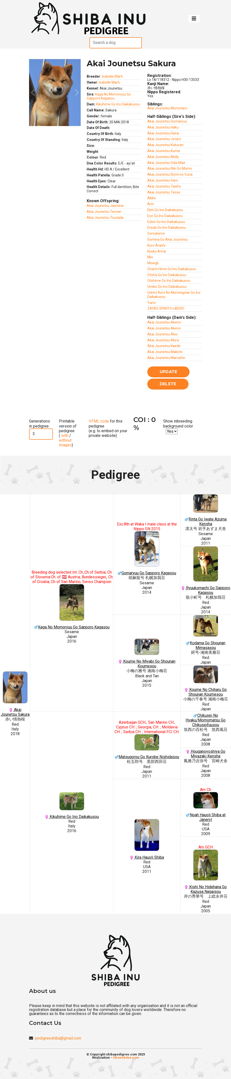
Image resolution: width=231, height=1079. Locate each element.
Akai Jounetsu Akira (163, 340)
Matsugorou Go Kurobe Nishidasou (147, 746)
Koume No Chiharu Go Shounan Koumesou (206, 681)
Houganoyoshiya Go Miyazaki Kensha (205, 753)
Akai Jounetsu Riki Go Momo (169, 168)
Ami (150, 204)
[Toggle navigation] (194, 18)
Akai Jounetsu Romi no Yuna (169, 174)
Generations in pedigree (39, 423)
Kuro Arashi (156, 245)
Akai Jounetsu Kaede (164, 346)
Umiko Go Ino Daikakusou (167, 287)
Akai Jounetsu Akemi (164, 322)
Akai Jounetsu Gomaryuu (167, 121)
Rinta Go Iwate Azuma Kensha (206, 510)
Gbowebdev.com (126, 1057)
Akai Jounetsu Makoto (165, 352)
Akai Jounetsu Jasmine (105, 206)
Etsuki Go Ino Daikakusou (166, 227)
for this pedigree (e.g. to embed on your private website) (108, 428)
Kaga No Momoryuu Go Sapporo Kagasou (109, 96)
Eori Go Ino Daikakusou (165, 216)
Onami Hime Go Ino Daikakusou (171, 269)
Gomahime (156, 233)
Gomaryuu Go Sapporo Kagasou (147, 553)
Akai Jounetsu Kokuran (165, 145)
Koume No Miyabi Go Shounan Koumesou (147, 654)
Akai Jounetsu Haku (163, 127)
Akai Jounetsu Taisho (164, 186)
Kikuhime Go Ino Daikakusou (118, 104)
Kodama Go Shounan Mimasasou (206, 632)
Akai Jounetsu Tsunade (105, 218)
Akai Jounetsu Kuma (163, 151)
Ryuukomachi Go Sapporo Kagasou (206, 570)
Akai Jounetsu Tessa (163, 192)
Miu (150, 257)
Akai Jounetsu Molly (163, 157)
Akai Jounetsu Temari (104, 212)
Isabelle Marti (112, 76)
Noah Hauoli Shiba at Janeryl (206, 807)
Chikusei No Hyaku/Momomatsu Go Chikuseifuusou (206, 720)
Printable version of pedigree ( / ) (68, 433)
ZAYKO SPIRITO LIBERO (165, 308)
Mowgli (152, 263)
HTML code (99, 421)
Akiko (151, 198)
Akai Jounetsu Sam (162, 180)
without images (65, 442)
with (64, 435)
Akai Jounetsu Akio (162, 334)
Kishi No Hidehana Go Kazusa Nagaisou (206, 872)
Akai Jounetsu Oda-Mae (166, 163)
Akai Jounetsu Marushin (166, 358)
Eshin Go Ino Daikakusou (166, 222)
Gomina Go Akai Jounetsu (167, 239)
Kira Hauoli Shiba (147, 839)
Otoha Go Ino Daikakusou (166, 275)
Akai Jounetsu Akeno (164, 328)
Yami (151, 303)
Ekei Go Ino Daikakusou (165, 210)
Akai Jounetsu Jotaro (164, 139)
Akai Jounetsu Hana (163, 133)
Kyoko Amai (156, 251)
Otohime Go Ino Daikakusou (168, 281)
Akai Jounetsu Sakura (15, 694)
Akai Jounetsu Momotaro (167, 108)
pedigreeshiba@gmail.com (58, 1038)
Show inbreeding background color (178, 423)
